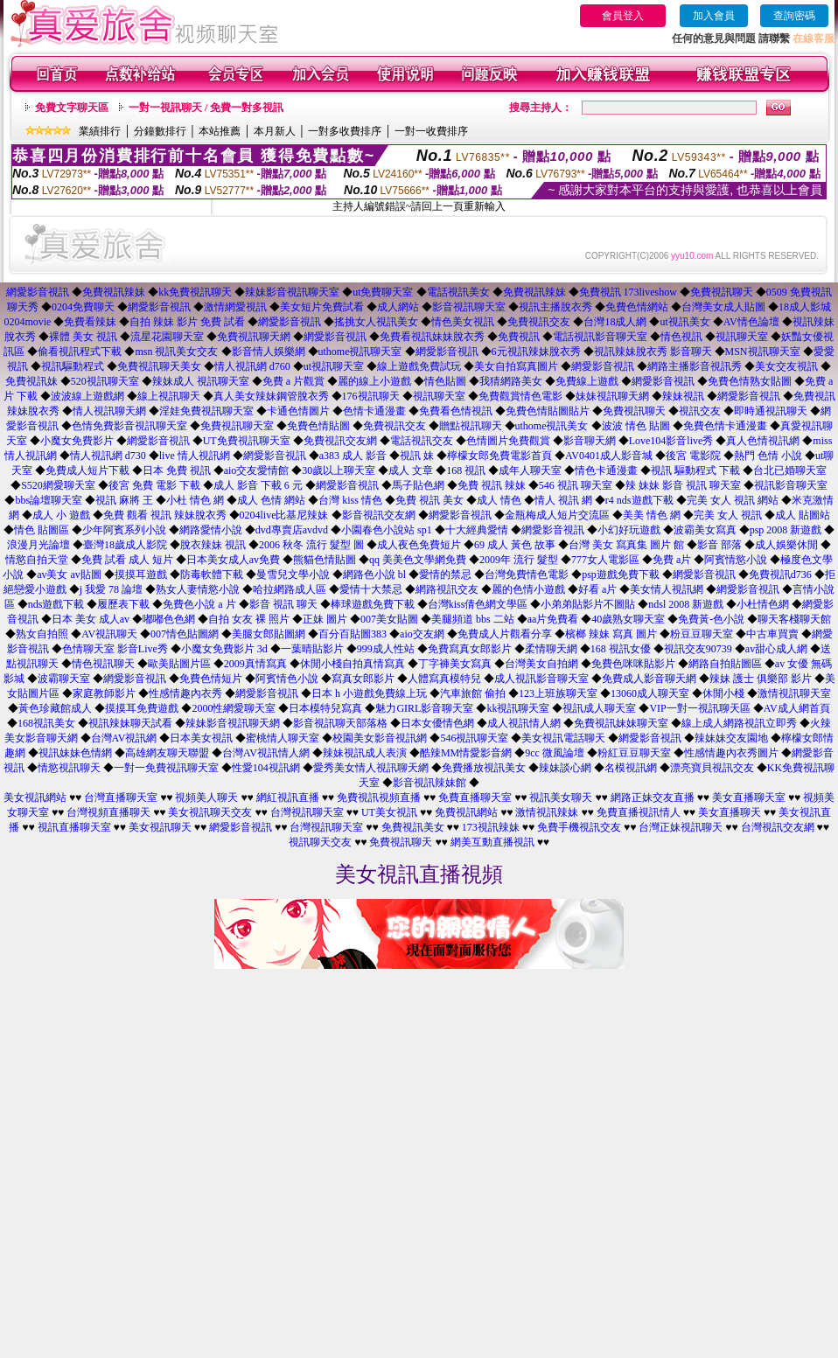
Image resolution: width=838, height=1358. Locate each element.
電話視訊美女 (458, 292)
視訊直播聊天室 (74, 827)
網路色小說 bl (374, 574)
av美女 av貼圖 (69, 574)
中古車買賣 (772, 634)
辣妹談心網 (565, 768)
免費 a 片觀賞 (293, 381)
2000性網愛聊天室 (234, 708)
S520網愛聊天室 (58, 485)
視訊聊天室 (742, 337)
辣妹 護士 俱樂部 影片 (760, 678)
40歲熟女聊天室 (628, 619)
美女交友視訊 (786, 366)
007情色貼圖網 (184, 634)
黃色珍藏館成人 (55, 708)
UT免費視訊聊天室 (246, 441)
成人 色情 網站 (271, 500)
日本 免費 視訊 (177, 470)
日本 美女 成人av (90, 619)
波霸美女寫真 (705, 530)
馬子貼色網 (418, 485)
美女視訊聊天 (160, 827)
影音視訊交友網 (379, 515)
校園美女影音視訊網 (379, 738)
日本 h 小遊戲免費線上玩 (369, 693)
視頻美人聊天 (206, 797)
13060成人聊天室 (650, 693)
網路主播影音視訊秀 (694, 366)
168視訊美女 (46, 723)
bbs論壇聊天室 (48, 500)
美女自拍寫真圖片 (516, 366)
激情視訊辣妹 (546, 812)
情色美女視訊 (462, 322)
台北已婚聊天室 (790, 470)
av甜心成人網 (776, 649)
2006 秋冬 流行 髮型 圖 (311, 545)
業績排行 (100, 131)
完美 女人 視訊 (728, 515)
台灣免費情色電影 (527, 574)
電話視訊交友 (421, 441)
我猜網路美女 (510, 381)
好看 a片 (597, 589)
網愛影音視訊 (37, 292)
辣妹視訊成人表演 (365, 753)
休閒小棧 (723, 693)
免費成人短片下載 (87, 470)
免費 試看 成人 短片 (127, 560)
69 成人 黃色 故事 (514, 545)
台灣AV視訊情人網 (266, 753)
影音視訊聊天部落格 (340, 723)
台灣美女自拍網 (541, 664)
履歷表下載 (123, 604)
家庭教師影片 (104, 693)
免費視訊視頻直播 (379, 797)
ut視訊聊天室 (334, 366)
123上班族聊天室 (558, 693)
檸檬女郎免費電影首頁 (499, 455)
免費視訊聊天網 (253, 337)
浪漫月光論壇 (38, 545)
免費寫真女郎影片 (470, 649)
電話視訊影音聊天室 (600, 337)
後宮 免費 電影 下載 (154, 485)
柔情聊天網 (551, 649)
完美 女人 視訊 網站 (733, 500)
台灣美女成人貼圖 (723, 307)
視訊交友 (700, 411)
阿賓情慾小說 (735, 560)
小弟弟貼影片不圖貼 (588, 604)
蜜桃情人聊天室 (282, 738)
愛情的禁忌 (445, 574)
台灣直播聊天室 (120, 797)
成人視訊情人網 (524, 723)
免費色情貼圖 (318, 426)
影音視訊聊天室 (469, 307)
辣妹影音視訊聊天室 (292, 292)
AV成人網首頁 (797, 708)
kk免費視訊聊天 (195, 292)
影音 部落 (719, 545)
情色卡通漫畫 (606, 470)
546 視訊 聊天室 (575, 485)
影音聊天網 (589, 441)
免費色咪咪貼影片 (633, 664)
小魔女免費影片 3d (224, 649)
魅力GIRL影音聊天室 (424, 708)
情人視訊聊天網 (109, 411)
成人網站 (398, 307)
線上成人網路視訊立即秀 (739, 723)
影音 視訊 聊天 (283, 604)
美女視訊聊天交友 (210, 812)
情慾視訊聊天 (69, 768)
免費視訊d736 (780, 574)
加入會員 (714, 16)
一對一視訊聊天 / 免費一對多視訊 (206, 107)
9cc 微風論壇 (554, 753)
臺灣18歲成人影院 (125, 545)
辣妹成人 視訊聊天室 (200, 381)
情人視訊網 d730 (108, 455)
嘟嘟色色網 (169, 619)
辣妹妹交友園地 (731, 738)
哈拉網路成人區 (289, 589)
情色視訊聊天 (103, 664)
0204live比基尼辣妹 (284, 515)
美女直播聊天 (729, 812)
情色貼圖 (445, 381)
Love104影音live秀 (671, 441)
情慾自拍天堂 (36, 560)
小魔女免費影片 (77, 441)
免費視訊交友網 (340, 441)
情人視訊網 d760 (252, 366)
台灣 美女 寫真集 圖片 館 (626, 545)
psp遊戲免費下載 (621, 574)
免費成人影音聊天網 (649, 678)
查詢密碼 (794, 16)
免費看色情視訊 (455, 411)
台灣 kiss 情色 (350, 500)
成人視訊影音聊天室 (541, 678)
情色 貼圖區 (41, 530)
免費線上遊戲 (586, 381)
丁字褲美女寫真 (455, 664)
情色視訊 (681, 337)
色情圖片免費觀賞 (508, 441)
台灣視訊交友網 (777, 827)
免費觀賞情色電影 (520, 396)
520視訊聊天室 (105, 381)
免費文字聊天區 (71, 107)
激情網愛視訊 (235, 307)
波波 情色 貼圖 (636, 426)
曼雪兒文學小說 (293, 574)
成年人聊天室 (530, 470)
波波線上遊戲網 (87, 396)
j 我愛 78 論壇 (111, 589)
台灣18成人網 (614, 322)
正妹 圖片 (325, 619)
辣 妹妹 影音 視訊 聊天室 (683, 485)
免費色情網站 (636, 307)
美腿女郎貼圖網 (268, 634)
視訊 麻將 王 (124, 500)
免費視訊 (519, 337)
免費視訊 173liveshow (628, 292)
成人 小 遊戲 (61, 515)
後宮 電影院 (693, 455)
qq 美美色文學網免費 (417, 560)
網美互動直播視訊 (492, 842)
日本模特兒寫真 (325, 708)
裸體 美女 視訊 (83, 337)
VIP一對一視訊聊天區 (699, 708)
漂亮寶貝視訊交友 (712, 768)
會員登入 (623, 16)
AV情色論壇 (751, 322)
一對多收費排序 (344, 131)
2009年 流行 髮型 (518, 560)
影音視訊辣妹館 (429, 782)
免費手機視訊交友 (579, 827)
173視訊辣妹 (491, 827)
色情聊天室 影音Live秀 (115, 649)
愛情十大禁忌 (370, 589)
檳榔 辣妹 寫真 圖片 (611, 634)
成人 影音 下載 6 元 (258, 485)
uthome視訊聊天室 (360, 351)
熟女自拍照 (42, 634)
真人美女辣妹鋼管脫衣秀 (271, 396)
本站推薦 (220, 131)
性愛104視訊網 (266, 768)
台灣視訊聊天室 (307, 812)
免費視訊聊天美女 (159, 366)
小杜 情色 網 (195, 500)
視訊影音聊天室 (791, 485)
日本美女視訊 (201, 738)
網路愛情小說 (210, 530)
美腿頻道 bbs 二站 (472, 619)
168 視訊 (465, 470)
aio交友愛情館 (257, 470)
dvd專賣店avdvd (291, 530)
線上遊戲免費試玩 (419, 366)
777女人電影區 (605, 560)
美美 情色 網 (652, 515)
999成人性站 (386, 649)
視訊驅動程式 (72, 366)
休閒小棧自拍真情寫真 (352, 664)
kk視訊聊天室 (517, 708)
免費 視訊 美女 (429, 500)
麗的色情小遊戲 (528, 589)
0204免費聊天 (83, 307)
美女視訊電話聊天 (563, 738)
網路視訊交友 (447, 589)
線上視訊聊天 (168, 396)
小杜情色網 (763, 604)
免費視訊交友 (538, 322)
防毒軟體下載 (211, 574)
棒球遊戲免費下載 (373, 604)
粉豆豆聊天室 (701, 634)
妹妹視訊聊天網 (612, 396)
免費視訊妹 (31, 381)
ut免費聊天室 (383, 292)
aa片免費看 (553, 619)
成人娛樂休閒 (786, 545)
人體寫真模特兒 (444, 678)
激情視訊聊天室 (794, 693)
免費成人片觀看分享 (504, 634)
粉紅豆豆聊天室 (634, 753)
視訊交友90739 (698, 649)
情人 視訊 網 (563, 500)
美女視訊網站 (34, 797)
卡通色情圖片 (298, 411)
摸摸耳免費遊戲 (141, 708)
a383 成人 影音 (353, 455)
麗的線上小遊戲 (374, 381)
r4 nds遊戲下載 (639, 500)
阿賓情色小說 (286, 678)
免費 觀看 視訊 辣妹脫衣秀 (165, 515)
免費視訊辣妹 (113, 292)
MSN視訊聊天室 (762, 351)
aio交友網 (422, 634)
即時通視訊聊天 (770, 411)
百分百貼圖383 (352, 634)
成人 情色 (499, 500)
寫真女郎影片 (363, 678)
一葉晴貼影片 (312, 649)
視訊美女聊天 (560, 797)
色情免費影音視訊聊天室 (129, 426)
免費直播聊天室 (475, 797)
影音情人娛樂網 (268, 351)
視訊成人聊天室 (599, 708)
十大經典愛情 (476, 530)
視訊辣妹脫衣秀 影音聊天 (653, 351)
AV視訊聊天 (109, 634)
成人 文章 (410, 470)
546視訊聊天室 (474, 738)
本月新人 (275, 131)
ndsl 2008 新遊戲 (685, 604)
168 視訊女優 (620, 649)
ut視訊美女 (684, 322)
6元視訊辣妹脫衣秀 (536, 351)
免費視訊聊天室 (237, 426)
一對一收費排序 (431, 131)
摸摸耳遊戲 (141, 574)
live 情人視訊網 (194, 455)
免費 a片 (672, 560)
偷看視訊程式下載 (80, 351)
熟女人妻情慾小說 (198, 589)
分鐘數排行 (160, 131)
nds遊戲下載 (56, 604)
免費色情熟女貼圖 (750, 381)
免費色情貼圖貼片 (548, 411)
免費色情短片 (210, 678)
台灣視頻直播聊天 (108, 812)
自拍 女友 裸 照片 (249, 619)
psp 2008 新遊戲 (786, 530)
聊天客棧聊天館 (794, 619)
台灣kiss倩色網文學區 (478, 604)
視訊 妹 (417, 455)
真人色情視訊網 (763, 441)
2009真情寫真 (255, 664)
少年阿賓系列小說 (124, 530)
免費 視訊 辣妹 (491, 485)
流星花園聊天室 (167, 337)
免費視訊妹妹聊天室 (621, 723)
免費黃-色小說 (711, 619)
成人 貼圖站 (802, 515)
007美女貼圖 (389, 619)
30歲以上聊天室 (338, 470)
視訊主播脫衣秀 (555, 307)
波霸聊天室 (64, 678)
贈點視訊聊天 (470, 426)
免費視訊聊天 (721, 292)
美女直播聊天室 (749, 797)
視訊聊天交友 (320, 842)
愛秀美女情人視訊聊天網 (371, 768)
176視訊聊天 (371, 396)
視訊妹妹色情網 (75, 753)
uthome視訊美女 (552, 426)
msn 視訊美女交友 (176, 351)
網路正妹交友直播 (653, 797)
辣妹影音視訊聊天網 (232, 723)
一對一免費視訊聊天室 (166, 768)
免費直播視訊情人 (639, 812)
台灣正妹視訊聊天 (681, 827)
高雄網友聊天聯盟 (167, 753)
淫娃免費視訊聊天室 (206, 411)
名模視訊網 (630, 768)
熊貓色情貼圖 (324, 560)
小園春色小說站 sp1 (386, 530)
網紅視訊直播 (287, 797)
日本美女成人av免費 (233, 560)
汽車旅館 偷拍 (473, 693)
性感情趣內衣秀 (185, 693)
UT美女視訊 (389, 812)
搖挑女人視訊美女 (376, 322)
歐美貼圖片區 (179, 664)
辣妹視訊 (683, 396)
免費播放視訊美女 (484, 768)
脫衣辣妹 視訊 (213, 545)
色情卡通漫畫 (374, 411)
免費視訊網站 (466, 812)
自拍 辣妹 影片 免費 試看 (187, 322)
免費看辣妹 (90, 322)
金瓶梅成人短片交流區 (557, 515)
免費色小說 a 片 (199, 604)
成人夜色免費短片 (419, 545)
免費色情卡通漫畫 (725, 426)
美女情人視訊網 (666, 589)
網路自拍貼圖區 (725, 664)
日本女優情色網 (437, 723)
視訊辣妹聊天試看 (130, 723)
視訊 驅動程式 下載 (695, 470)
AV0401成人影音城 (609, 455)
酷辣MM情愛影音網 (466, 753)
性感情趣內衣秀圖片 (731, 753)
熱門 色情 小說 (768, 455)
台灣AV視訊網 (124, 738)
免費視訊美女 (412, 827)
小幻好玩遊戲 (628, 530)
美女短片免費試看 (322, 307)
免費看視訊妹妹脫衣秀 (432, 337)
